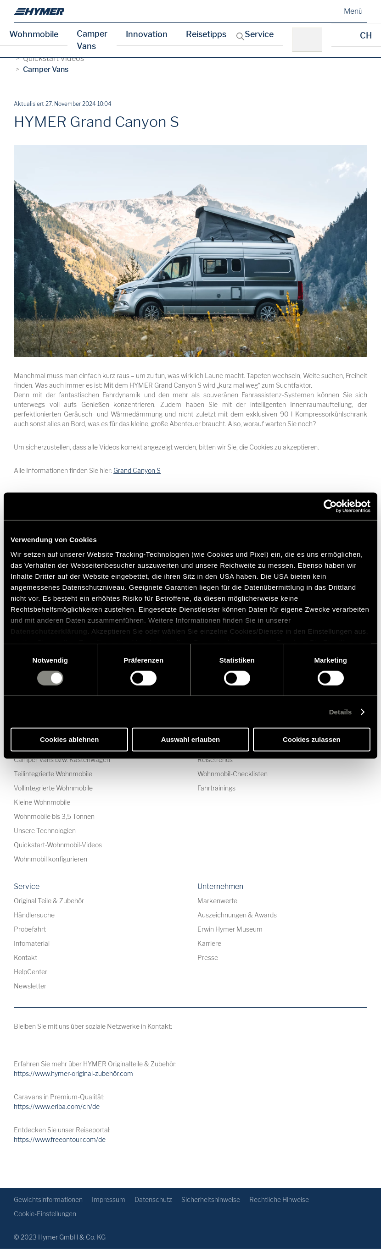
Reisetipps (206, 34)
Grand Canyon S (137, 470)
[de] (39, 11)
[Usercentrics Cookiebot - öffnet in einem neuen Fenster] (330, 506)
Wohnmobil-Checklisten (232, 774)
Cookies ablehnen (69, 739)
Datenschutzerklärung (49, 631)
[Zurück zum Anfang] (359, 1166)
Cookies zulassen (312, 739)
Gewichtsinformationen (48, 1199)
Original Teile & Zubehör (49, 901)
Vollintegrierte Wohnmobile (53, 788)
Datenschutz (153, 1199)
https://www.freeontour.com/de (60, 1139)
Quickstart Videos (53, 58)
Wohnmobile (33, 34)
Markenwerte (217, 901)
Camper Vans (92, 40)
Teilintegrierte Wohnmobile (53, 774)
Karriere (209, 943)
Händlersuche (34, 915)
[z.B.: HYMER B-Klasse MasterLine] (310, 39)
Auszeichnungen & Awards (237, 915)
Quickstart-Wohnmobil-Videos (58, 845)
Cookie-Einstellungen (45, 1214)
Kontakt (25, 957)
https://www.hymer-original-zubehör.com (73, 1073)
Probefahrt (30, 929)
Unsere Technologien (45, 830)
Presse (207, 957)
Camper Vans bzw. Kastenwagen (62, 759)
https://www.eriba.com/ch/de (57, 1106)
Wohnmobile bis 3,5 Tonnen (54, 816)
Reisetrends (215, 759)
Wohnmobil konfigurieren (50, 859)
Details (340, 712)
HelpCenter (30, 972)
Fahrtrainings (216, 788)
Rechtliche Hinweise (279, 1199)
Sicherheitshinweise (210, 1199)
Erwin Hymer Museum (230, 929)
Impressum (108, 1199)
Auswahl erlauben (190, 739)
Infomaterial (32, 943)
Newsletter (30, 986)
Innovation (147, 34)
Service (259, 34)
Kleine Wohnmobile (42, 802)
